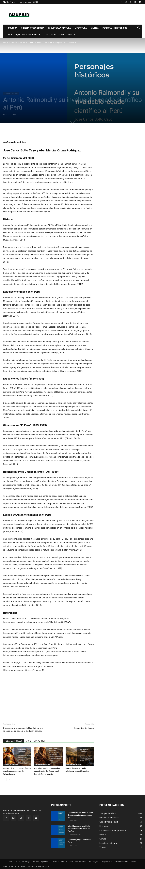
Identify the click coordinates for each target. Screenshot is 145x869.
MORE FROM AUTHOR (35, 741)
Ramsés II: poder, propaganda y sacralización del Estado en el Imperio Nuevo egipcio (47, 771)
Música (95, 28)
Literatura (81, 28)
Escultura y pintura (59, 28)
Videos (71, 34)
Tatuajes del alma (54, 34)
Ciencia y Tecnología (32, 28)
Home (5, 42)
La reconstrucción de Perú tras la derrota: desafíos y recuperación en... (80, 815)
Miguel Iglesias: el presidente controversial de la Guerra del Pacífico (79, 828)
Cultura (12, 28)
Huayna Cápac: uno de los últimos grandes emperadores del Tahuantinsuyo (17, 771)
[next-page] (9, 779)
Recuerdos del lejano (84, 728)
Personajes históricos (115, 28)
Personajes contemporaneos (24, 34)
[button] (138, 28)
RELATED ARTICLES (13, 741)
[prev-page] (5, 779)
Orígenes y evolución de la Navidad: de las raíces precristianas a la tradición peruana (23, 729)
